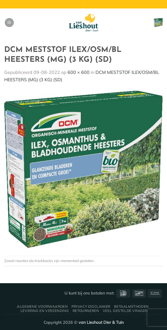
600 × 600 (79, 72)
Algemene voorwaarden (42, 306)
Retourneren (86, 311)
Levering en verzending (45, 311)
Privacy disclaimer (91, 306)
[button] (9, 22)
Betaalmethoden (131, 306)
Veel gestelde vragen (125, 311)
